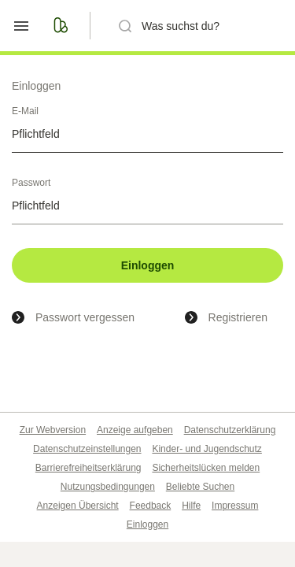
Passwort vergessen (85, 317)
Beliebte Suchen (200, 486)
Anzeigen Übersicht (78, 505)
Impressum (235, 505)
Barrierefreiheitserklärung (88, 467)
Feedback (150, 505)
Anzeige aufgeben (135, 429)
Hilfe (191, 505)
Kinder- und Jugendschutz (206, 448)
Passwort (31, 182)
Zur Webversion (53, 429)
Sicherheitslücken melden (206, 467)
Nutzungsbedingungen (108, 486)
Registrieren (237, 317)
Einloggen (148, 265)
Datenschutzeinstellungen (87, 448)
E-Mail (25, 111)
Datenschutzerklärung (230, 429)
